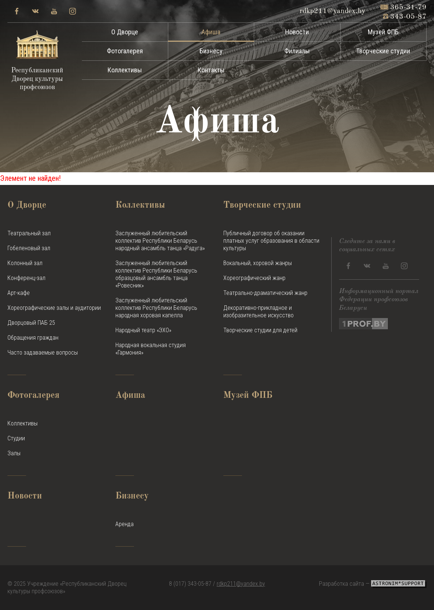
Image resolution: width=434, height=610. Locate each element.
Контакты (211, 70)
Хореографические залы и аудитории (54, 307)
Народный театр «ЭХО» (143, 330)
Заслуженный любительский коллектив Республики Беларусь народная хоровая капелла (156, 308)
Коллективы (125, 70)
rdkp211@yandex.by (241, 583)
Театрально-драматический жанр (265, 292)
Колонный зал (24, 263)
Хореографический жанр (254, 278)
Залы (13, 453)
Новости (297, 32)
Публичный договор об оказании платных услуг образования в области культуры (271, 241)
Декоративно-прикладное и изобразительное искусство (258, 311)
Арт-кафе (18, 292)
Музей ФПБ (383, 32)
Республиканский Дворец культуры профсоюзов (37, 60)
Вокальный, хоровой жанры (257, 263)
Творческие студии (383, 51)
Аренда (124, 524)
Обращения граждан (32, 337)
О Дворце (124, 32)
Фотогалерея (125, 51)
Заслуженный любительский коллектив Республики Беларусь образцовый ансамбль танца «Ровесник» (156, 274)
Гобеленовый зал (28, 248)
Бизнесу (211, 51)
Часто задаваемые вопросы (42, 352)
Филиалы (297, 51)
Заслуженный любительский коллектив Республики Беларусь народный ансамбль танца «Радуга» (160, 241)
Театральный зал (29, 233)
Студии (16, 438)
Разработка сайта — (373, 583)
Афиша (210, 32)
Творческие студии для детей (260, 330)
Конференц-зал (26, 278)
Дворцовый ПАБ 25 (31, 322)
